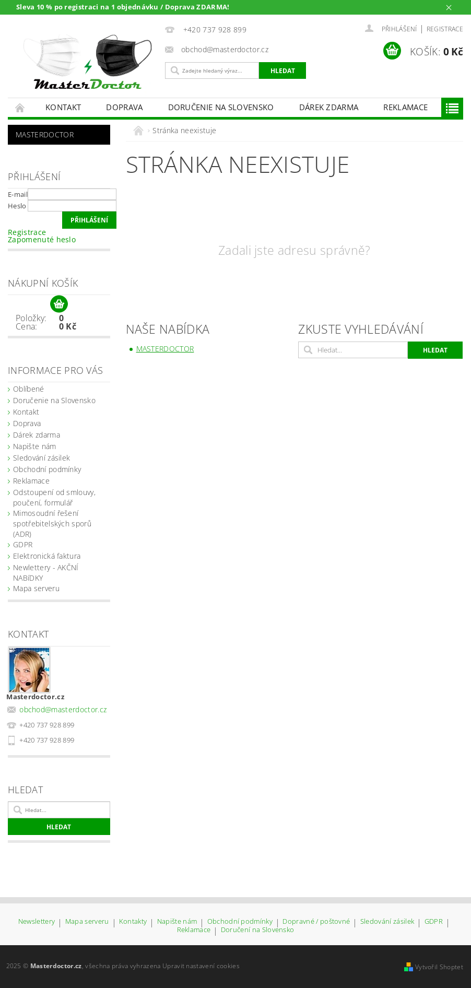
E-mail (18, 194)
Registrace (445, 29)
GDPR (22, 544)
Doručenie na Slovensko (221, 107)
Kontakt (63, 107)
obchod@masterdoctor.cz (63, 709)
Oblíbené (28, 389)
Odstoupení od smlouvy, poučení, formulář (54, 497)
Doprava (124, 107)
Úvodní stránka (20, 107)
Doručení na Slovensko (258, 930)
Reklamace (405, 107)
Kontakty (133, 922)
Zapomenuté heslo (42, 239)
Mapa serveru (36, 588)
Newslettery (36, 922)
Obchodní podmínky (47, 469)
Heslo (17, 205)
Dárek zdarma (329, 107)
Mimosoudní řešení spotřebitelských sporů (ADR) (52, 523)
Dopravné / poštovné (316, 922)
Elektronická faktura (46, 556)
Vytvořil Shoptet (439, 966)
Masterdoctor (45, 134)
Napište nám (34, 446)
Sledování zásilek (41, 458)
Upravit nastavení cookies (201, 965)
